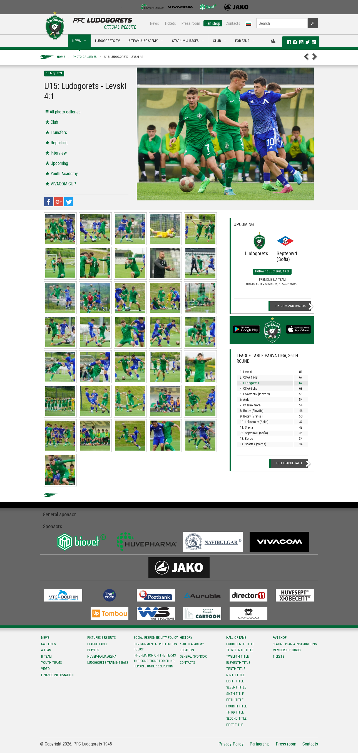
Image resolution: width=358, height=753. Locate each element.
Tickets (170, 23)
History (186, 638)
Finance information (57, 675)
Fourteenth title (240, 644)
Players (93, 650)
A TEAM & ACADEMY (143, 41)
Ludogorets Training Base (107, 663)
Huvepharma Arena (101, 656)
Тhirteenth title (239, 650)
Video (45, 669)
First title (234, 725)
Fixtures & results (101, 638)
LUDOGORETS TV (107, 41)
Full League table (289, 463)
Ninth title (235, 675)
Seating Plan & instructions (295, 644)
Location (187, 650)
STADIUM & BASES (185, 41)
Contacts (233, 23)
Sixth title (235, 694)
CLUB (217, 41)
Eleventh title (238, 663)
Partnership (260, 744)
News (154, 23)
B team (46, 656)
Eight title (235, 681)
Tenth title (235, 669)
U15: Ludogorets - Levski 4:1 (123, 56)
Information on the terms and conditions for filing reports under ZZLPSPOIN (155, 660)
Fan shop (213, 23)
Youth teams (51, 663)
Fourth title (236, 706)
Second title (236, 718)
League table (97, 644)
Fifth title (234, 700)
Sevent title (236, 687)
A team (46, 650)
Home (61, 56)
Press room (191, 23)
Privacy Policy (230, 744)
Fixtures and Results (290, 306)
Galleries (48, 644)
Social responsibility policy (156, 638)
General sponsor (193, 656)
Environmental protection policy (155, 646)
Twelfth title (237, 656)
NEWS (76, 41)
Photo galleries (84, 56)
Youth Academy (192, 644)
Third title (235, 712)
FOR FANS (242, 41)
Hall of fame (236, 638)
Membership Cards (286, 650)
